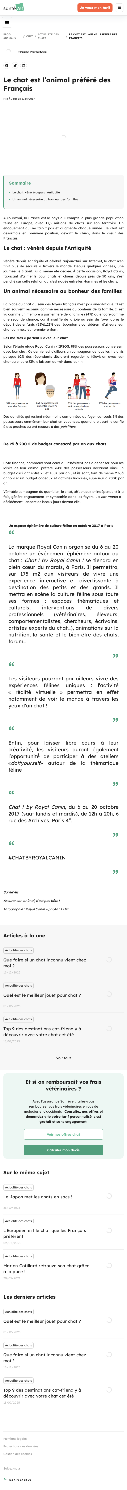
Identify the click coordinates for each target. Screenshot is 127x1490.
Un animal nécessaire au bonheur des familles (45, 199)
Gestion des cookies (17, 1454)
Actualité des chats (48, 36)
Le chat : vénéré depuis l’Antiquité (36, 192)
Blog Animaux (9, 36)
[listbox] (63, 996)
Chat (29, 36)
